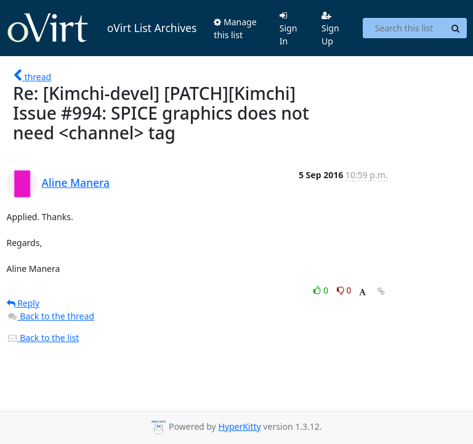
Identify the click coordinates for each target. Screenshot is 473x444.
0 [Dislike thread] (344, 290)
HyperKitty (239, 426)
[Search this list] (404, 28)
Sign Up (330, 29)
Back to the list (43, 337)
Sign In (288, 29)
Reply (23, 303)
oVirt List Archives (102, 28)
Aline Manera (76, 182)
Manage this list (235, 28)
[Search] (456, 28)
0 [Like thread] (321, 290)
